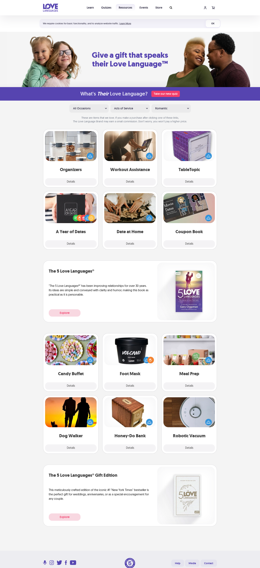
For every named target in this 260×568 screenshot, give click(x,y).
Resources (125, 7)
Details (71, 181)
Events (143, 7)
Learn (90, 7)
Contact (208, 563)
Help (177, 563)
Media (192, 563)
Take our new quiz (165, 94)
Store (158, 7)
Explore (65, 313)
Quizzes (106, 7)
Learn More (125, 23)
